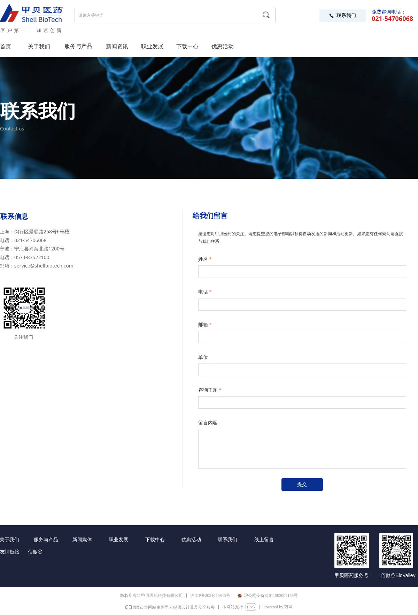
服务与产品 (78, 46)
